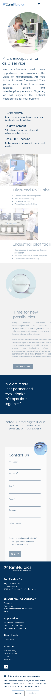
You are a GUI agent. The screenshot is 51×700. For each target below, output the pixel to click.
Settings (32, 693)
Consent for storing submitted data (23, 542)
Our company (10, 651)
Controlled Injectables (14, 623)
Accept (18, 693)
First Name (13, 466)
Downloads (9, 639)
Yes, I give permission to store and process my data (23, 547)
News (6, 656)
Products (8, 603)
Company (13, 514)
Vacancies (8, 659)
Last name (13, 477)
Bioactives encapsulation (15, 628)
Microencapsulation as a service (18, 609)
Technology (31, 366)
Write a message (15, 527)
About (7, 611)
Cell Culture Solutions (13, 625)
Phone (12, 503)
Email (11, 490)
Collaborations (10, 653)
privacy (11, 686)
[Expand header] (47, 4)
